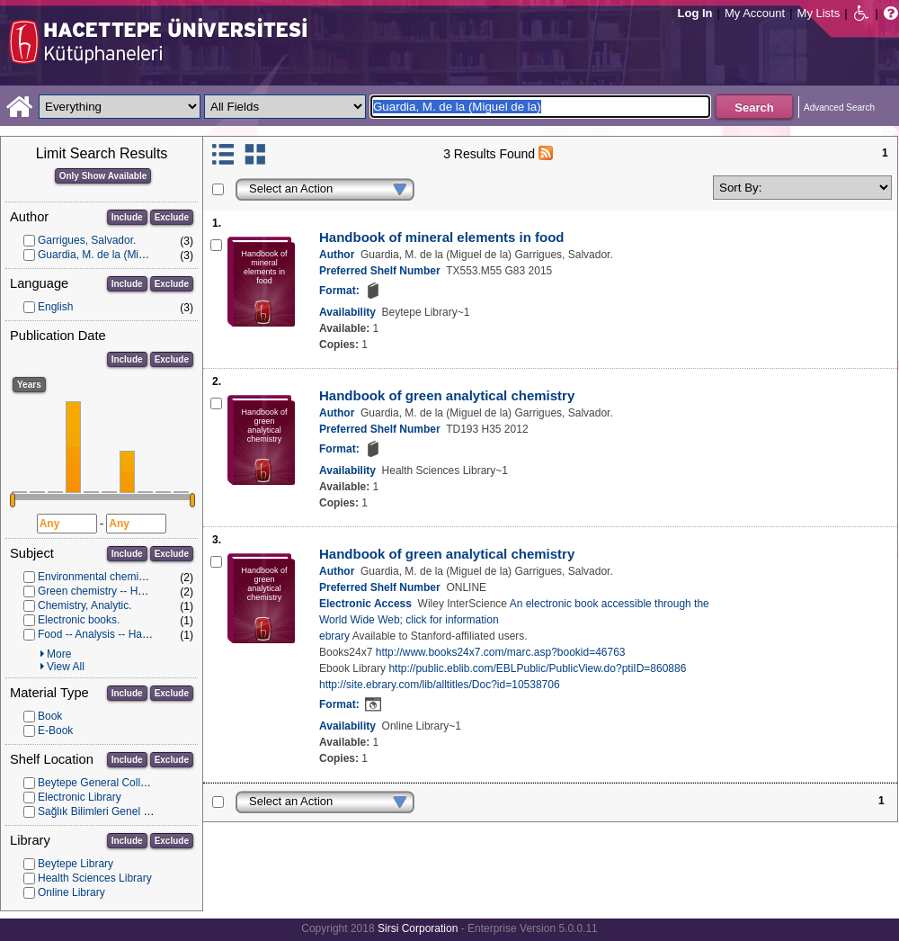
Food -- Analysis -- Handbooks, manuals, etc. (145, 634)
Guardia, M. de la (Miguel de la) (113, 254)
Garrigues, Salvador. (87, 240)
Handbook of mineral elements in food (442, 237)
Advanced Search (839, 107)
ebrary (334, 636)
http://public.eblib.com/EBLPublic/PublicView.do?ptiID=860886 (537, 668)
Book (50, 716)
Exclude (172, 217)
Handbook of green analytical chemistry (446, 395)
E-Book (55, 730)
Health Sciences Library (95, 878)
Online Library (71, 892)
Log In (695, 13)
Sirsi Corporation (418, 928)
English (55, 306)
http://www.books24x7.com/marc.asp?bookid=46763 (501, 652)
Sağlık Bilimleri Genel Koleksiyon (116, 811)
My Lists (819, 13)
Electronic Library (79, 797)
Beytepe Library (75, 863)
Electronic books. (79, 620)
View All (66, 666)
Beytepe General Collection (103, 782)
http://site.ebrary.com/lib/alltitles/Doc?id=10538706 (439, 684)
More (59, 654)
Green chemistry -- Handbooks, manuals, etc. (146, 591)
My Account (755, 13)
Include (127, 217)
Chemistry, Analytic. (84, 605)
